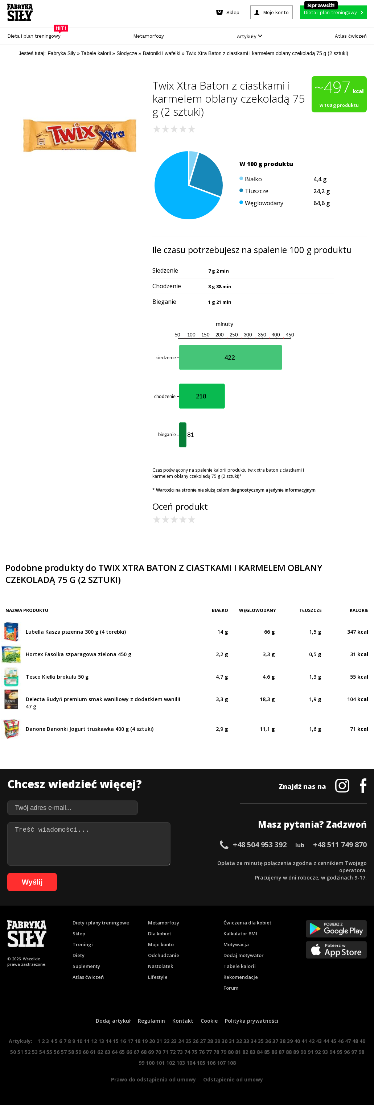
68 (144, 1051)
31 (232, 1041)
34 (253, 1041)
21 (159, 1041)
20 (152, 1041)
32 (239, 1041)
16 (123, 1041)
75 (194, 1051)
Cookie (209, 1020)
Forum (230, 988)
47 (348, 1041)
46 (341, 1041)
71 (165, 1051)
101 (160, 1062)
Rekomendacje (240, 977)
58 (71, 1051)
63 (107, 1051)
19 (145, 1041)
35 (261, 1041)
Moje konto (161, 944)
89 (296, 1051)
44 (326, 1041)
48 (355, 1041)
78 (216, 1051)
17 (130, 1041)
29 (217, 1041)
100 (150, 1062)
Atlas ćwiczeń (351, 36)
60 (86, 1051)
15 (116, 1041)
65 (122, 1051)
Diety (79, 955)
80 (231, 1051)
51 (20, 1051)
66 (129, 1051)
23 (174, 1041)
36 (268, 1041)
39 (290, 1041)
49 (362, 1041)
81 (238, 1051)
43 (319, 1041)
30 (224, 1041)
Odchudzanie (163, 955)
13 (101, 1041)
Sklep (79, 933)
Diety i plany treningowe (101, 922)
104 (190, 1062)
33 (246, 1041)
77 (209, 1051)
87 (281, 1051)
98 (361, 1051)
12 (94, 1041)
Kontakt (182, 1020)
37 (275, 1041)
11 (87, 1041)
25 (188, 1041)
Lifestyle (158, 977)
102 (170, 1062)
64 (115, 1051)
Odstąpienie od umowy (233, 1079)
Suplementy (86, 966)
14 (108, 1041)
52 (27, 1051)
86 (274, 1051)
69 (151, 1051)
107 (221, 1062)
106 (211, 1062)
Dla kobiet (159, 933)
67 (136, 1051)
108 (231, 1062)
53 (35, 1051)
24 (181, 1041)
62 (100, 1051)
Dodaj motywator (243, 955)
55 (49, 1051)
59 (78, 1051)
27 (203, 1041)
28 (210, 1041)
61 (93, 1051)
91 (310, 1051)
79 (223, 1051)
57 (64, 1051)
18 (137, 1041)
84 (260, 1051)
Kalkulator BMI (240, 933)
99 (141, 1062)
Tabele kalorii (239, 966)
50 (13, 1051)
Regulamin (151, 1020)
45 (333, 1041)
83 (252, 1051)
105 (201, 1062)
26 (195, 1041)
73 (180, 1051)
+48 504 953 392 (260, 844)
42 (312, 1041)
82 (245, 1051)
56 (56, 1051)
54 (42, 1051)
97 (354, 1051)
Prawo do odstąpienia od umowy (153, 1079)
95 (339, 1051)
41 (304, 1041)
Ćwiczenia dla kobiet (247, 922)
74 (187, 1051)
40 (297, 1041)
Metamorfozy (148, 36)
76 (202, 1051)
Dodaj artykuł (113, 1020)
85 (267, 1051)
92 (318, 1051)
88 (289, 1051)
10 (79, 1041)
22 (166, 1041)
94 (332, 1051)
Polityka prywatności (251, 1020)
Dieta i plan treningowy (35, 34)
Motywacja (236, 944)
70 (158, 1051)
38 (282, 1041)
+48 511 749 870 (340, 844)
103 (180, 1062)
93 (325, 1051)
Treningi (83, 944)
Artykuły (249, 36)
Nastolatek (160, 966)
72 (173, 1051)
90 (303, 1051)
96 (347, 1051)
